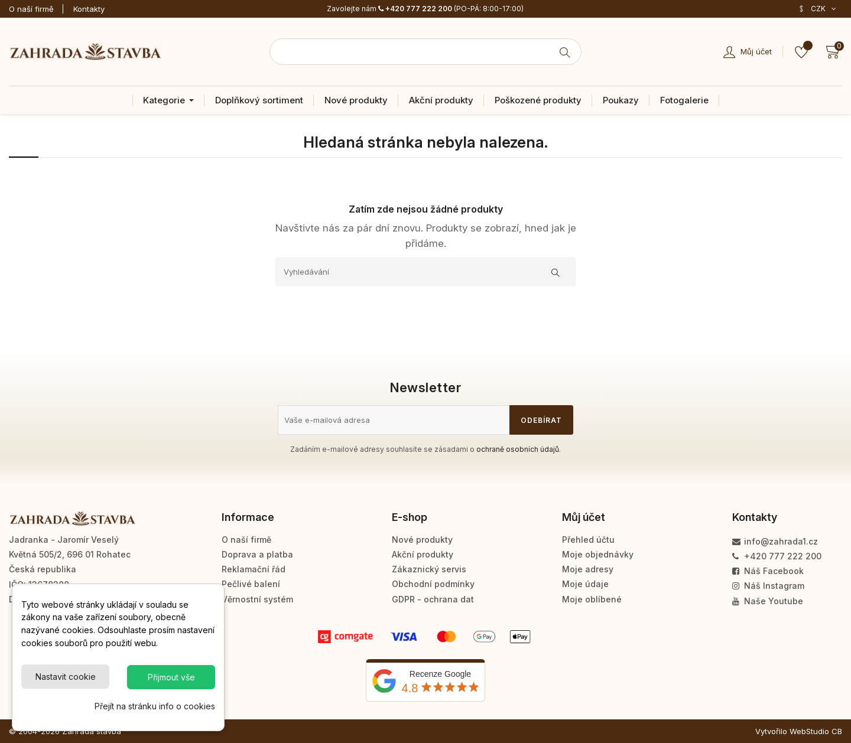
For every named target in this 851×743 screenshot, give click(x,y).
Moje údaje (585, 584)
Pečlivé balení (251, 584)
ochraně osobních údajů (517, 449)
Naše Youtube (767, 601)
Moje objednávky (598, 554)
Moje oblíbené (592, 599)
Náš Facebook (768, 571)
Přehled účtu (588, 540)
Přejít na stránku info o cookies (155, 706)
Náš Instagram (768, 586)
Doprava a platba (257, 554)
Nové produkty (422, 540)
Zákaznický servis (429, 569)
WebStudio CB (816, 731)
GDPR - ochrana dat (433, 599)
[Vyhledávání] (425, 271)
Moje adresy (587, 569)
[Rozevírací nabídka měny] (817, 9)
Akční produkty (422, 554)
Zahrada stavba (91, 731)
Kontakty (89, 9)
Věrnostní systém (257, 599)
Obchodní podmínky (433, 584)
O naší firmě (31, 9)
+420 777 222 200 (415, 8)
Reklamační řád (253, 569)
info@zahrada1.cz (775, 541)
